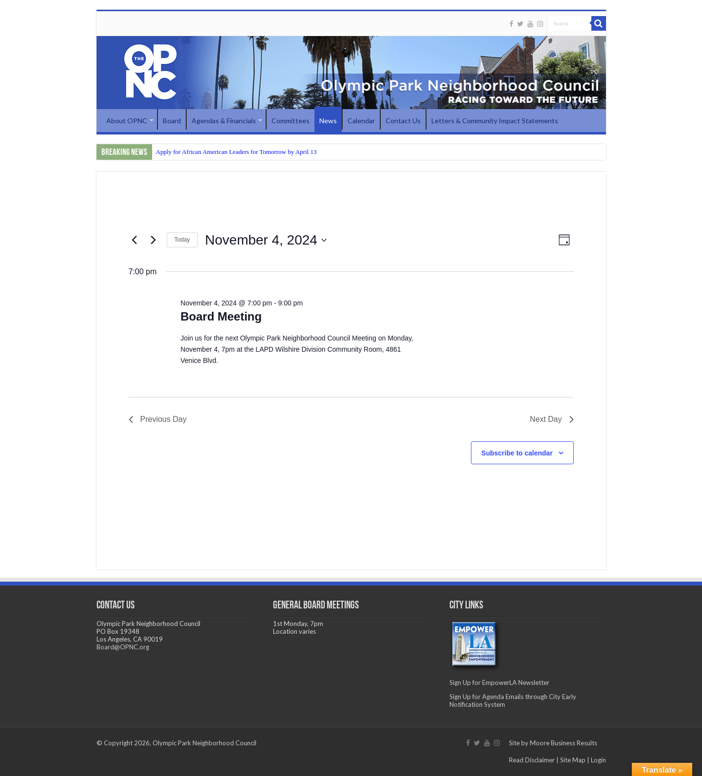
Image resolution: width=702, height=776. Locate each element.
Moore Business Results (563, 743)
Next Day (552, 419)
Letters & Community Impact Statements (494, 120)
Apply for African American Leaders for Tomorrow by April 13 (236, 151)
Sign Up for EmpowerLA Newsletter (499, 682)
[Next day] (153, 240)
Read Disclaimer (532, 760)
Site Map (572, 760)
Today (182, 239)
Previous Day (158, 419)
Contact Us (403, 120)
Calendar (361, 120)
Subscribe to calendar (516, 453)
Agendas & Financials (224, 120)
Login (598, 760)
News (328, 120)
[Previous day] (134, 240)
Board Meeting (221, 316)
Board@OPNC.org (123, 647)
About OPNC (126, 120)
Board (172, 120)
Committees (291, 120)
